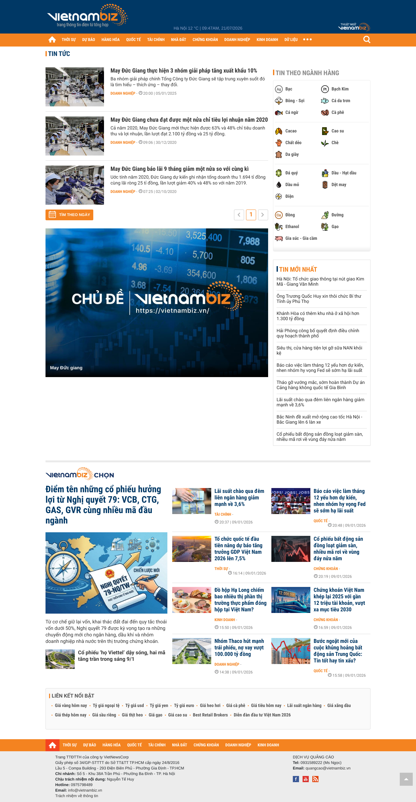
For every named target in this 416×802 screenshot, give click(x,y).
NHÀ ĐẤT (178, 39)
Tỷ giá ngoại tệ (106, 705)
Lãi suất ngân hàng (304, 705)
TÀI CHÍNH (155, 39)
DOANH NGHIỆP (237, 39)
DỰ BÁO (88, 39)
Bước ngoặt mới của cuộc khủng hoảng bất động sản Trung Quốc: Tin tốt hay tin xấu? (338, 651)
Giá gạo (155, 715)
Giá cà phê (235, 705)
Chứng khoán (326, 568)
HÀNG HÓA (111, 39)
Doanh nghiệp (122, 93)
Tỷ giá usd (134, 705)
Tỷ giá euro (184, 705)
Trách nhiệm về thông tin (76, 796)
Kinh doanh (224, 620)
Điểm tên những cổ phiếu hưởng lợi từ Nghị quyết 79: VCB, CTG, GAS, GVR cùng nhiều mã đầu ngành (103, 505)
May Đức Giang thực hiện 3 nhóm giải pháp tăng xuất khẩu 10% (183, 70)
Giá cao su (177, 715)
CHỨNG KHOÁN (205, 39)
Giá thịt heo (132, 715)
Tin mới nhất (298, 269)
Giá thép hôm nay (70, 715)
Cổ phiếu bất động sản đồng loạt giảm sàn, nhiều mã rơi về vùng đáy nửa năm (320, 437)
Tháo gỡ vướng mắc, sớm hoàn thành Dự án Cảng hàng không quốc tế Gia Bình (321, 385)
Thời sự (221, 568)
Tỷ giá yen (159, 705)
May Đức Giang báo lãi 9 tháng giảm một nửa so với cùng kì (179, 169)
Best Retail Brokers (210, 715)
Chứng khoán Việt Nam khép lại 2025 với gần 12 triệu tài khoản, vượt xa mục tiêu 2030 (339, 600)
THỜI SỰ (69, 39)
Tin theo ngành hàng (307, 73)
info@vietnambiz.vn (85, 790)
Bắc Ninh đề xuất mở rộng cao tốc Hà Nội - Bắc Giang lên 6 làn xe (319, 420)
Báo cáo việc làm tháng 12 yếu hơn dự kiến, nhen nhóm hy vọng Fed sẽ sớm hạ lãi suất (320, 368)
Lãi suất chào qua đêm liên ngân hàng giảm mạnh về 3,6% (239, 498)
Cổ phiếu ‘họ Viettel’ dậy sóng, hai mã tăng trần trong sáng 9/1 (121, 655)
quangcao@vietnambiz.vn (328, 768)
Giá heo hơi (210, 705)
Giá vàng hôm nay (71, 705)
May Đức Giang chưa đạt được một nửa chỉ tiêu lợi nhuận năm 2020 (189, 119)
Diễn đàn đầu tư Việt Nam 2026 (262, 715)
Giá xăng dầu (339, 705)
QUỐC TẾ (133, 39)
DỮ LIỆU (291, 39)
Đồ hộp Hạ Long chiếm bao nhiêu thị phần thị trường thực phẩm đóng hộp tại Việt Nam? (240, 600)
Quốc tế (321, 521)
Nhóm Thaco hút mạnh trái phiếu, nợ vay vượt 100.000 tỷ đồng (239, 648)
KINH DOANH (267, 39)
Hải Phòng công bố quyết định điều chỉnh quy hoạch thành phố (318, 333)
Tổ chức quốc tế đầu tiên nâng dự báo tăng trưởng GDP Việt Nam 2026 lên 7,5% (238, 549)
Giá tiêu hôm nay (266, 705)
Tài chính (222, 514)
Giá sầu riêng (104, 715)
